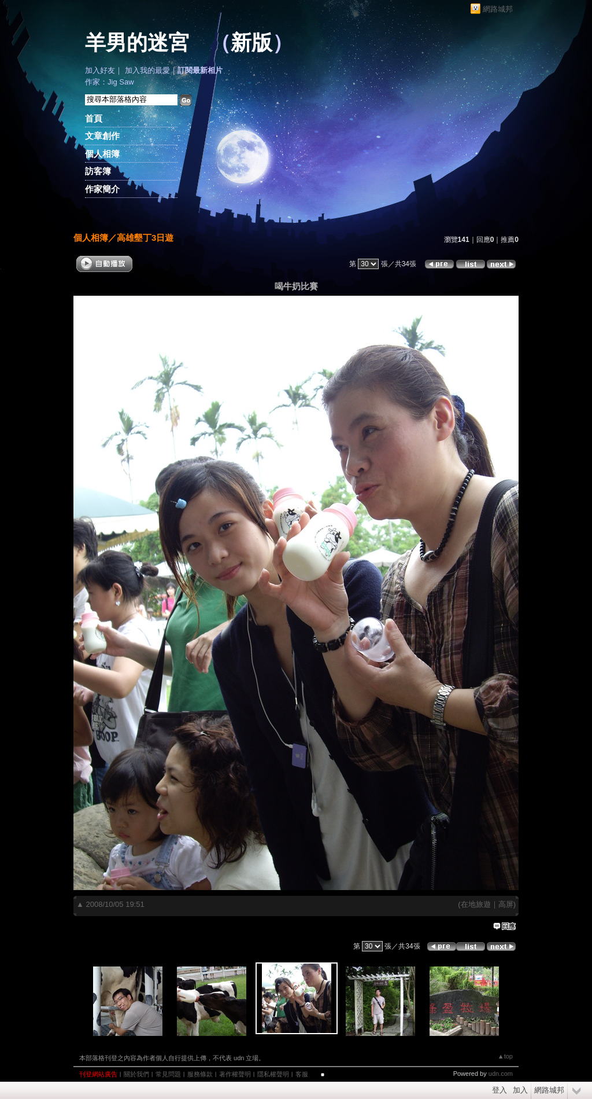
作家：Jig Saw (109, 82)
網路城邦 (498, 9)
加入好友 (100, 70)
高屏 (505, 904)
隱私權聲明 (273, 1074)
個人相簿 (102, 154)
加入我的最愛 (147, 70)
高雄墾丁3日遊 (145, 237)
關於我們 (136, 1074)
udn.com (501, 1073)
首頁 (93, 118)
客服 (301, 1074)
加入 (520, 1090)
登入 (499, 1090)
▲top (505, 1056)
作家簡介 (102, 189)
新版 (251, 42)
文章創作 (102, 136)
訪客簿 (98, 171)
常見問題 (168, 1074)
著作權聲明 (235, 1074)
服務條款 (200, 1074)
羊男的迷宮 (137, 42)
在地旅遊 (476, 904)
